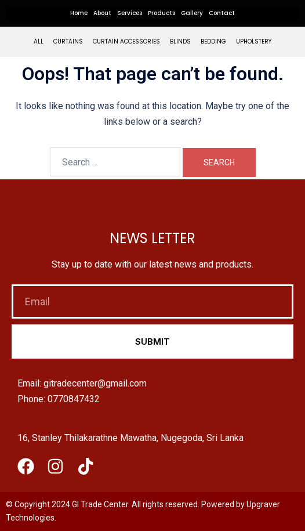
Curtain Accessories (126, 41)
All (38, 41)
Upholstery (253, 41)
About (102, 13)
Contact (222, 13)
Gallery (192, 13)
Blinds (180, 41)
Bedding (213, 41)
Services (129, 13)
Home (79, 13)
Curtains (68, 41)
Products (161, 13)
